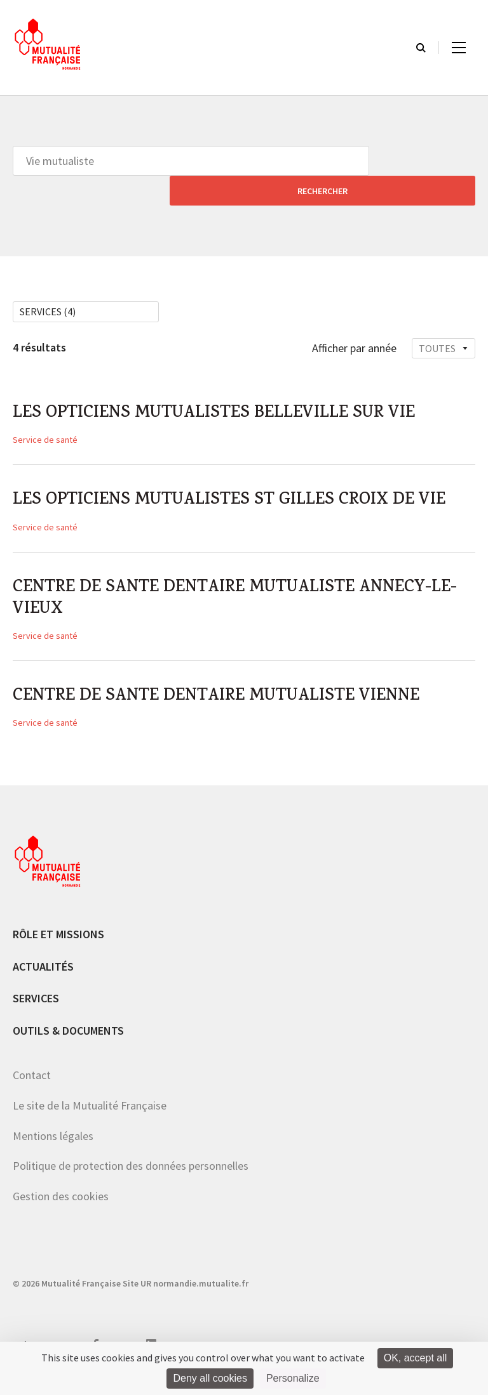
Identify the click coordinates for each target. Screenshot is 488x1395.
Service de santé (45, 413)
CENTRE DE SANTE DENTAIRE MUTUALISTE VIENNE (237, 708)
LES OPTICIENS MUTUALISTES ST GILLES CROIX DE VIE (234, 489)
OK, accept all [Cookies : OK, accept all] (415, 1357)
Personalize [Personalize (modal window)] (293, 1378)
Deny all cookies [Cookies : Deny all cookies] (210, 1378)
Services (36, 1012)
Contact (32, 1089)
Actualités (43, 980)
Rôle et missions (58, 948)
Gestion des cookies (61, 1210)
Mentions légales (53, 1149)
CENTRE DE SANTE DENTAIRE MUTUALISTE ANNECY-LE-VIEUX (244, 605)
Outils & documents (68, 1044)
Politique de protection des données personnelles (130, 1179)
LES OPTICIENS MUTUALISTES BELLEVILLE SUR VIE (234, 385)
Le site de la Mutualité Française (89, 1119)
